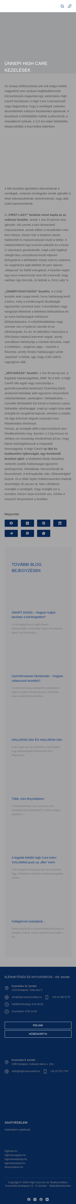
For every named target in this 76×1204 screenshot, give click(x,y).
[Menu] (70, 6)
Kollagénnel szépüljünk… (29, 921)
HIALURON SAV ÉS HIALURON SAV (37, 739)
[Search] (62, 6)
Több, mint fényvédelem (28, 798)
